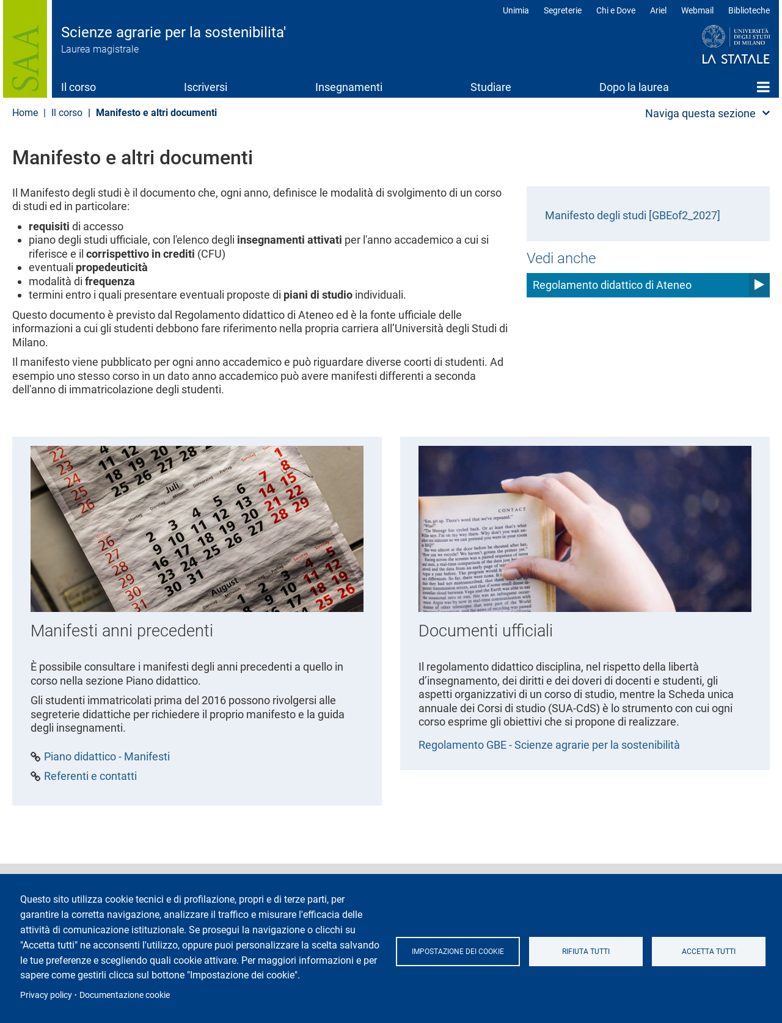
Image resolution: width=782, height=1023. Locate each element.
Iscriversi (205, 87)
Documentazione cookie (124, 995)
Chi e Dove (615, 10)
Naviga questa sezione (700, 113)
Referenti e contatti (90, 776)
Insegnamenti (348, 87)
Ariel (658, 10)
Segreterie (563, 10)
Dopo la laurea (634, 87)
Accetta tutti (709, 951)
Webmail (697, 10)
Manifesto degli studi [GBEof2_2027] (632, 215)
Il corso (78, 87)
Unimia (516, 10)
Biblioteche (749, 10)
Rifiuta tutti (586, 951)
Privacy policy (46, 995)
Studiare (490, 87)
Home (763, 86)
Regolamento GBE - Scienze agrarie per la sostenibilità (549, 744)
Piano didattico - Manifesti (107, 757)
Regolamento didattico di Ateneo (612, 285)
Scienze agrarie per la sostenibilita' (173, 32)
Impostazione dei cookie (458, 951)
